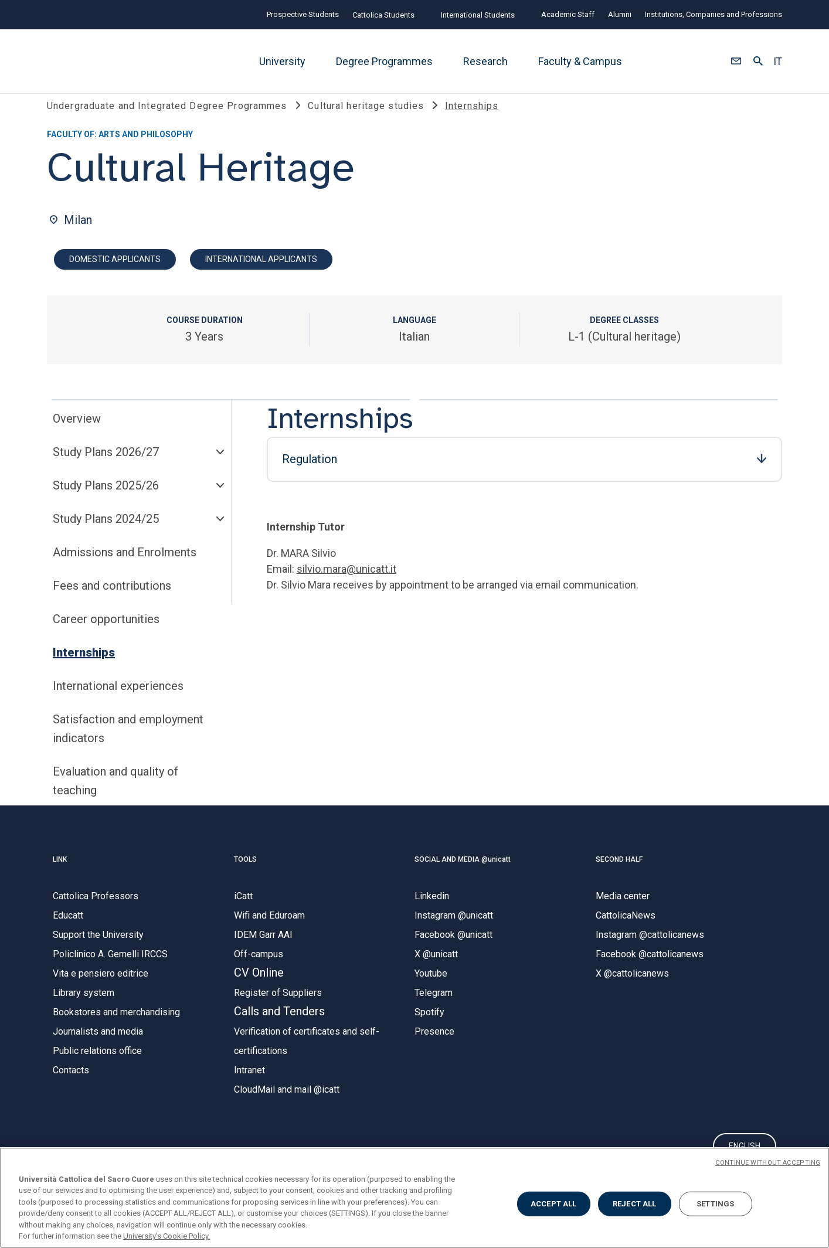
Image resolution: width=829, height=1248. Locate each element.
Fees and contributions (112, 601)
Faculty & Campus (580, 61)
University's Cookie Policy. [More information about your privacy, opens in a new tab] (166, 1236)
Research (485, 61)
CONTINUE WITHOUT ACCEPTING (767, 1163)
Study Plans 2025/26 (106, 501)
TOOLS (245, 874)
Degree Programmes (384, 61)
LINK (60, 874)
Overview (77, 434)
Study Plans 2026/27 (106, 467)
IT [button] (777, 61)
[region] (414, 1197)
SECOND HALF (619, 874)
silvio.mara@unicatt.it (346, 584)
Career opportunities (106, 634)
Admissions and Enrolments (124, 567)
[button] (736, 61)
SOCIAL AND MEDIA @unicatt (462, 874)
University (282, 61)
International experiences (118, 701)
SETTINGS (715, 1203)
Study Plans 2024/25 (106, 534)
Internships (84, 668)
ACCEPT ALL (553, 1203)
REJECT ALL (634, 1203)
